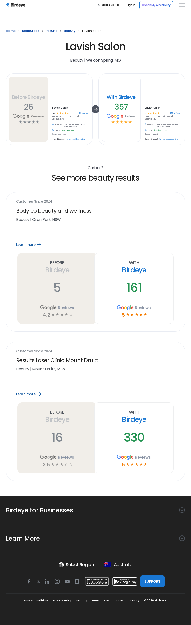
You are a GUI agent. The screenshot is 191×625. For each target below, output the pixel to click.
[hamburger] (181, 5)
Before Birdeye (28, 97)
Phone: (57, 130)
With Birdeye (121, 97)
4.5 (54, 113)
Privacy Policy (62, 600)
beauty (70, 30)
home (11, 30)
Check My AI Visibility (156, 5)
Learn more (32, 244)
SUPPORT (152, 581)
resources (30, 30)
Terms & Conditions (35, 600)
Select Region (76, 564)
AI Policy (134, 600)
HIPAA (107, 600)
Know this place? (58, 139)
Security (81, 600)
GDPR (95, 600)
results (51, 30)
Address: (58, 124)
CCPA (120, 600)
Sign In (131, 5)
